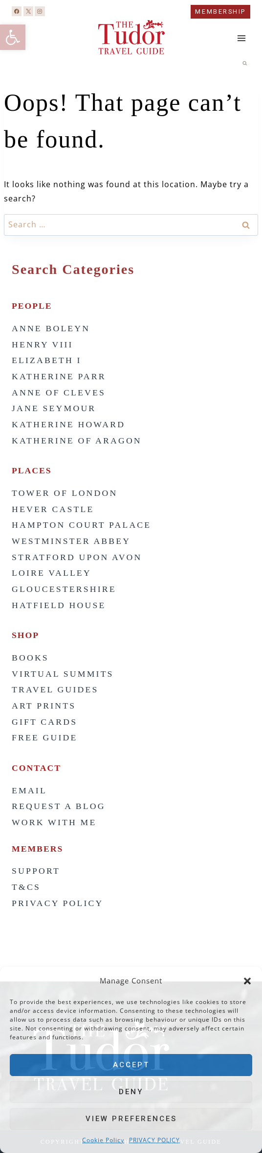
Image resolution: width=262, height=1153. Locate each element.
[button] (247, 981)
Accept (131, 1064)
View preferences (131, 1118)
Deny (131, 1091)
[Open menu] (241, 38)
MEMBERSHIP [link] (220, 11)
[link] (12, 37)
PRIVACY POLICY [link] (154, 1140)
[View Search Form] (245, 63)
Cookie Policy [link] (103, 1140)
